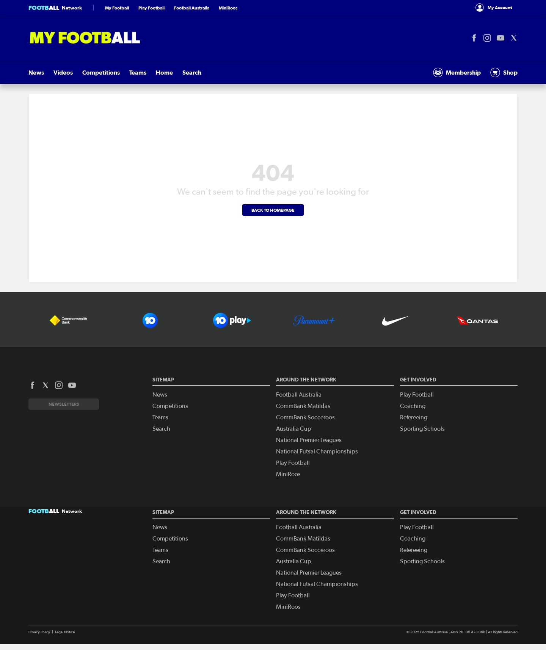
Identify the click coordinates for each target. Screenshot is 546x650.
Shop (504, 72)
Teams (137, 72)
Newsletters (64, 404)
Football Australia (191, 7)
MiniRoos (228, 7)
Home (164, 72)
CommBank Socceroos (305, 417)
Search (191, 72)
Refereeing (413, 417)
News (36, 72)
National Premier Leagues (309, 440)
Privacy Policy (39, 632)
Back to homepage (273, 210)
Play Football (151, 7)
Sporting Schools (422, 429)
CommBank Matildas (303, 406)
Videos (63, 72)
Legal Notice (65, 632)
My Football (117, 7)
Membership (457, 72)
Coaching (412, 406)
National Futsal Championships (317, 451)
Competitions (101, 72)
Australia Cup (293, 429)
